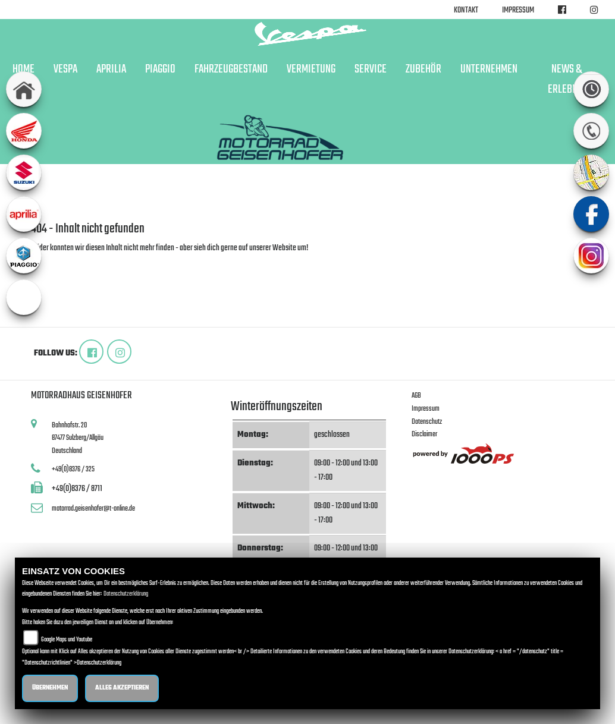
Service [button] (370, 69)
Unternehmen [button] (488, 69)
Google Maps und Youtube (66, 640)
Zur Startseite (50, 262)
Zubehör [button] (423, 69)
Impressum (518, 10)
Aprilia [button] (111, 69)
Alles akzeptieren (122, 688)
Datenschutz (427, 421)
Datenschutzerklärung (125, 594)
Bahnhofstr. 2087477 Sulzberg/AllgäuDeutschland (77, 438)
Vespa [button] (65, 69)
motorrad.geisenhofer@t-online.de (93, 508)
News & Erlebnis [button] (566, 79)
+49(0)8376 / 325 (73, 469)
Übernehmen (50, 688)
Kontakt (466, 10)
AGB (416, 395)
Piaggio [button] (160, 69)
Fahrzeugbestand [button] (231, 69)
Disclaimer (424, 434)
